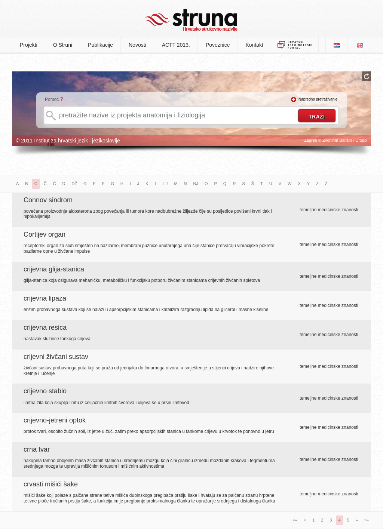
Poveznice (218, 45)
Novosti (137, 45)
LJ (165, 183)
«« (295, 520)
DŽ (74, 183)
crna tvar (37, 449)
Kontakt (254, 45)
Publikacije (100, 45)
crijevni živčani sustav (56, 356)
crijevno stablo (45, 391)
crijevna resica (45, 327)
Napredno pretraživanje (317, 99)
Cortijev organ (44, 234)
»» (366, 520)
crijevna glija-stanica (54, 269)
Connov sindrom (48, 200)
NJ (195, 183)
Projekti (28, 45)
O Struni (62, 45)
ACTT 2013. (176, 45)
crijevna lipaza (45, 298)
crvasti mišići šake (51, 484)
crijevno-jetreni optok (55, 420)
